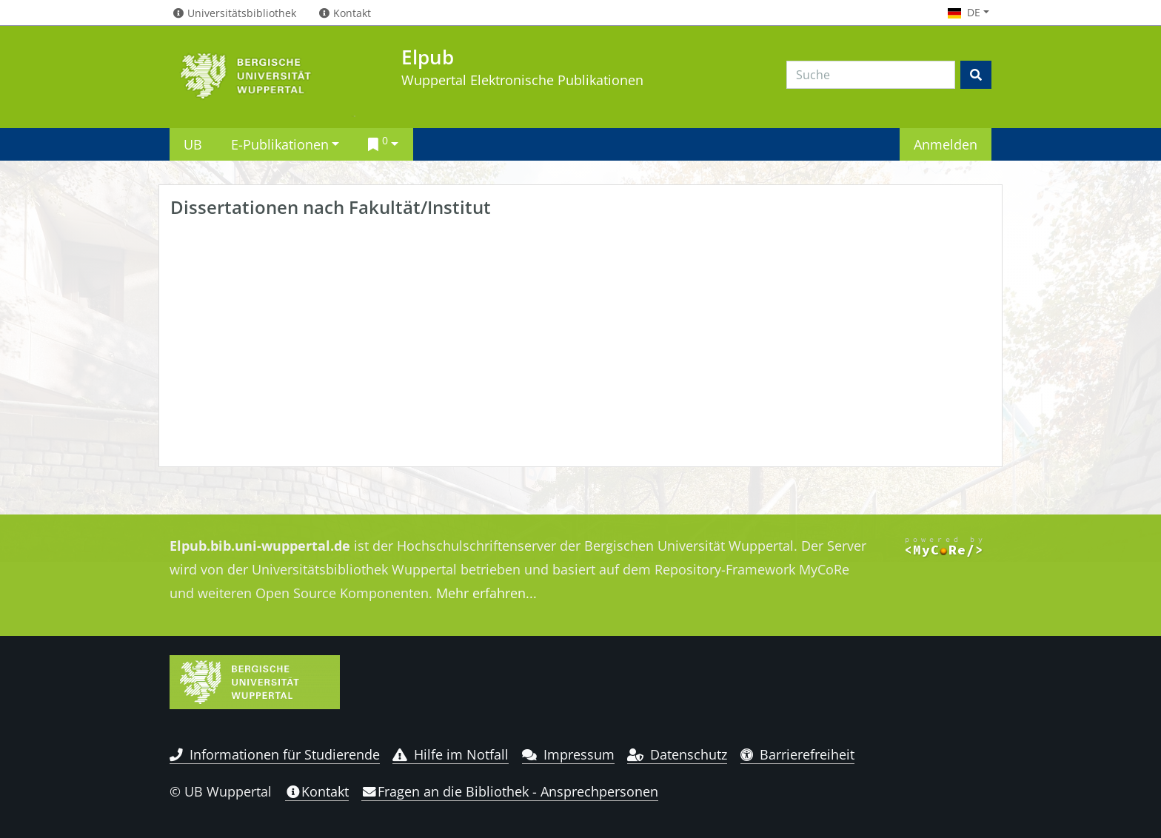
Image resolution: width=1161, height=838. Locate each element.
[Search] (870, 75)
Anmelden (945, 144)
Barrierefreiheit (797, 754)
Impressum (568, 754)
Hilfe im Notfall (450, 754)
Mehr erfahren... (486, 593)
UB (193, 144)
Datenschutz (677, 754)
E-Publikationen (280, 144)
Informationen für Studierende (275, 754)
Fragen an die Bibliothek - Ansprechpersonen (509, 791)
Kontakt (317, 791)
